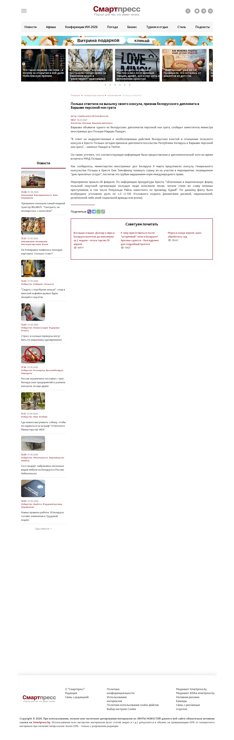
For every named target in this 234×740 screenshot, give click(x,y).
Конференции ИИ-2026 (81, 27)
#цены (45, 244)
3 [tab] (116, 84)
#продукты (26, 373)
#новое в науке (40, 327)
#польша (86, 123)
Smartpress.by (41, 722)
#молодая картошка (31, 244)
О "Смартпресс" (75, 689)
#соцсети (49, 284)
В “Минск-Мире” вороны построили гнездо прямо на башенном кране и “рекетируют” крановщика (88, 74)
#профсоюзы (27, 507)
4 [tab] (121, 84)
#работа (37, 504)
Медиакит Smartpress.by (191, 689)
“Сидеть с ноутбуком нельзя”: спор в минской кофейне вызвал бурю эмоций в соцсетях (43, 293)
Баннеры (181, 701)
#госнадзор (39, 370)
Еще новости (42, 528)
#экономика (27, 195)
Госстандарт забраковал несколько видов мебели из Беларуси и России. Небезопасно (42, 469)
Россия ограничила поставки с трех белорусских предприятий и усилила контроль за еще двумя (43, 382)
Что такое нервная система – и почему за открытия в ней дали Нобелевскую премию (43, 72)
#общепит (38, 284)
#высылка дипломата (102, 123)
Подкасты (202, 27)
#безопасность (40, 457)
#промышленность (43, 195)
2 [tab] (111, 84)
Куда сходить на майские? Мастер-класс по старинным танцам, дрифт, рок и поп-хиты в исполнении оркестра (138, 74)
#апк (55, 195)
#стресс (25, 330)
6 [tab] (130, 84)
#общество (26, 284)
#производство (56, 457)
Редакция (71, 693)
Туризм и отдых (157, 27)
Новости (30, 27)
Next (210, 64)
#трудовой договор (52, 504)
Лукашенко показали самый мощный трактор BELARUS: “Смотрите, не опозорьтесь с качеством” (43, 207)
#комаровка (41, 241)
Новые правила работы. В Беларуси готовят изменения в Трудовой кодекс (42, 516)
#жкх (35, 416)
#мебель (25, 460)
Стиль (181, 27)
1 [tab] (106, 84)
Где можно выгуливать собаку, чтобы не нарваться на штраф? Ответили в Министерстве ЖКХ (43, 426)
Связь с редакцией (77, 697)
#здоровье (54, 327)
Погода (112, 27)
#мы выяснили (28, 241)
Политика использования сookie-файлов (133, 705)
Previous (23, 64)
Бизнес (132, 27)
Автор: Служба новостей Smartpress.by (89, 116)
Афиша (51, 27)
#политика (76, 123)
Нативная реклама (187, 697)
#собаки (43, 416)
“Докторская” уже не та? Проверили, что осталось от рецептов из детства (182, 72)
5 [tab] (126, 84)
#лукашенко (27, 198)
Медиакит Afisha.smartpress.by (195, 693)
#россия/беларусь (54, 370)
